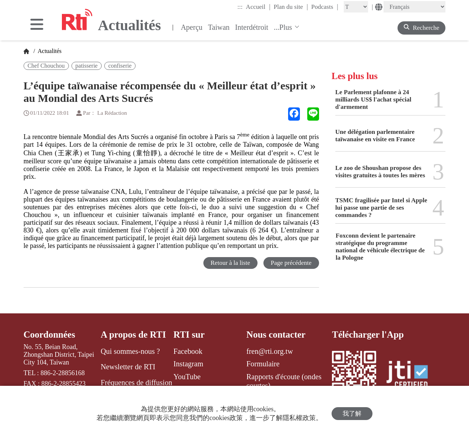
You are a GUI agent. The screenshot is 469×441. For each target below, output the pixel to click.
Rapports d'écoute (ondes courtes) (284, 381)
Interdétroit (251, 27)
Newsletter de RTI (128, 367)
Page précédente (291, 262)
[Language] (414, 7)
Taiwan (219, 27)
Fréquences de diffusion (136, 382)
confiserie (120, 66)
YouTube (187, 377)
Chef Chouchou (46, 66)
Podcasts (324, 6)
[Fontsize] (356, 7)
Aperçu (192, 27)
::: (239, 6)
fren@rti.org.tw (269, 351)
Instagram (188, 364)
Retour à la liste (230, 262)
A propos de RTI (133, 334)
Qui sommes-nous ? (130, 351)
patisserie (87, 66)
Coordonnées (49, 334)
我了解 (352, 413)
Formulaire (263, 364)
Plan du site (291, 6)
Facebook (188, 351)
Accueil (258, 6)
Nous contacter (275, 334)
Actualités (49, 51)
